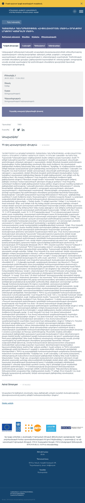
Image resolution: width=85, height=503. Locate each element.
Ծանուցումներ (42, 472)
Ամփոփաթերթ (54, 46)
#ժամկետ (26, 37)
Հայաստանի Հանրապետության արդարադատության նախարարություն (21, 493)
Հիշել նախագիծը (13, 22)
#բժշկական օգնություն (11, 37)
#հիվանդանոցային (48, 37)
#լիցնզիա (35, 37)
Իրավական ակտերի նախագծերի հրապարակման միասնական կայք (23, 11)
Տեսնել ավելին (7, 403)
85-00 (43, 454)
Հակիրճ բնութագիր (10, 46)
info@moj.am (51, 465)
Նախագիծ (26, 46)
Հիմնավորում (39, 46)
